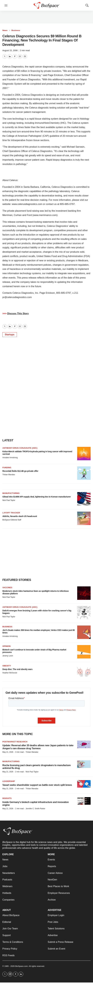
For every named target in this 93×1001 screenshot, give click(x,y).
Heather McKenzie (9, 673)
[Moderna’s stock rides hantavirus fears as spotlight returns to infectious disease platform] (84, 593)
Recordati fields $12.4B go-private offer (20, 471)
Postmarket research (14, 742)
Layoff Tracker (11, 513)
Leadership (8, 781)
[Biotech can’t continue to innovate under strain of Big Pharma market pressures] (84, 651)
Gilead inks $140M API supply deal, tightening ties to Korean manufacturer (36, 497)
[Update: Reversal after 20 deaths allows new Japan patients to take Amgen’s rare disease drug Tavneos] (84, 744)
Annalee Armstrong (10, 458)
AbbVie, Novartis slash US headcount (19, 516)
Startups (9, 334)
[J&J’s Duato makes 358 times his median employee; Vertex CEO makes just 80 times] (84, 632)
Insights (6, 798)
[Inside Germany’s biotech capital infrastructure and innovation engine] (84, 801)
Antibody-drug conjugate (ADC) (19, 448)
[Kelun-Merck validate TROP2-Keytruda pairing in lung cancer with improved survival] (84, 453)
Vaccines (7, 587)
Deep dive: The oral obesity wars (17, 669)
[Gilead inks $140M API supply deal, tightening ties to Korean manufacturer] (84, 498)
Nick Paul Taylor (8, 500)
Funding (6, 467)
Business (15, 30)
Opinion (6, 646)
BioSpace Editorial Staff (11, 520)
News (4, 30)
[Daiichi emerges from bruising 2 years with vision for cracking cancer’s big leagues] (84, 612)
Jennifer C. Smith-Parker (35, 809)
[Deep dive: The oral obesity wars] (84, 671)
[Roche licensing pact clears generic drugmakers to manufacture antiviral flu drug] (84, 764)
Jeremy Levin (7, 656)
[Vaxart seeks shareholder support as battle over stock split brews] (84, 784)
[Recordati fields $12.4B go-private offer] (84, 473)
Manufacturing (11, 493)
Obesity (6, 666)
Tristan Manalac (8, 475)
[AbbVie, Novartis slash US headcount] (84, 518)
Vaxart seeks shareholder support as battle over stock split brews (37, 785)
